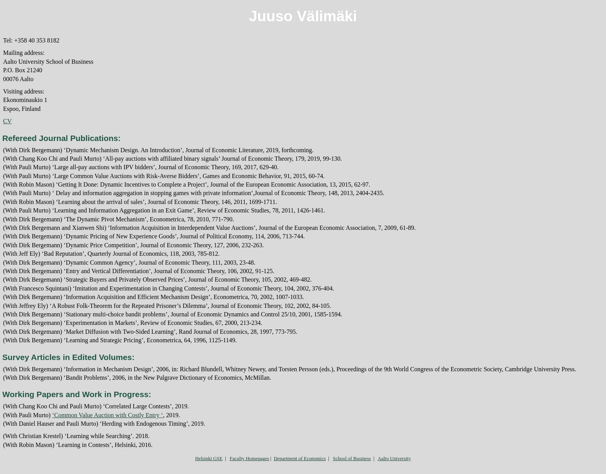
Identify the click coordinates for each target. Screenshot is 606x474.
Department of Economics (299, 458)
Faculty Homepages (249, 458)
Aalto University (394, 458)
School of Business (352, 458)
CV (7, 121)
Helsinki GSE (209, 458)
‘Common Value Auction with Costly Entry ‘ (107, 415)
